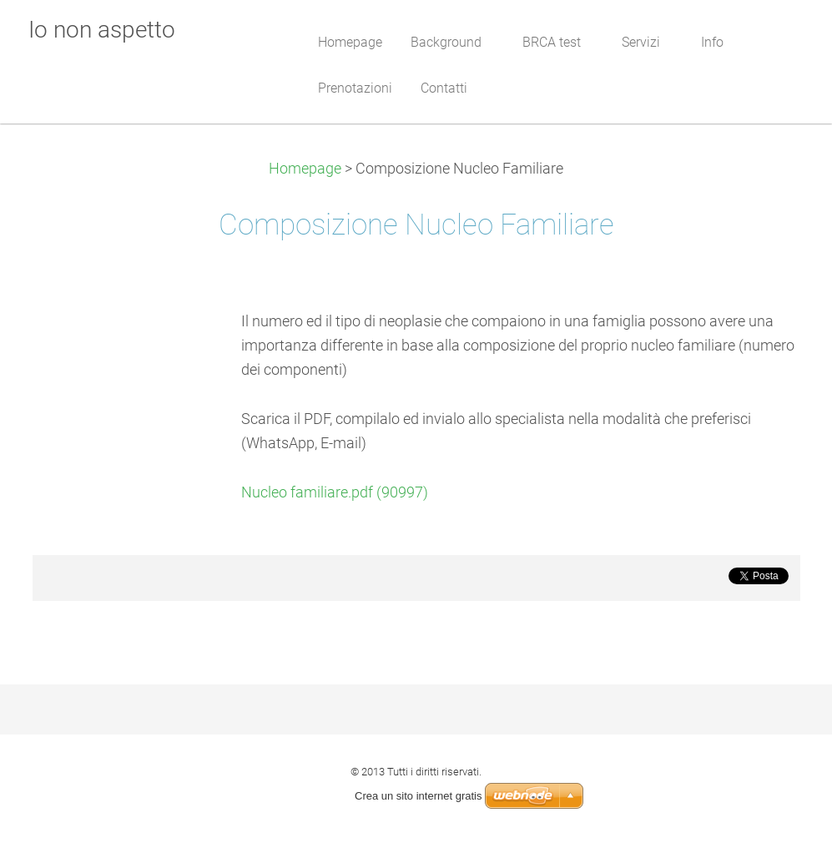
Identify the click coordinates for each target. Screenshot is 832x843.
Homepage (305, 168)
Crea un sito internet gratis (418, 796)
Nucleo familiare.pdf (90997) (334, 492)
